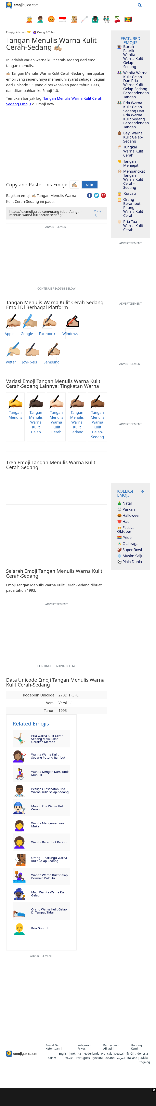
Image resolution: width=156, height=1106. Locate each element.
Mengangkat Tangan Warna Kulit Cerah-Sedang (130, 179)
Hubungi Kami (137, 1046)
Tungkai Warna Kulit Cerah (130, 151)
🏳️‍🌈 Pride (124, 538)
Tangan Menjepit (128, 163)
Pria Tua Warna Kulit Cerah (130, 226)
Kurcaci (126, 193)
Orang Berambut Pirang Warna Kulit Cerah (130, 208)
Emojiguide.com (16, 32)
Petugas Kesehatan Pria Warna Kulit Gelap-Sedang (50, 790)
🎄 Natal (124, 503)
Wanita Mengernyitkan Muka (47, 824)
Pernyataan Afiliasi (110, 1046)
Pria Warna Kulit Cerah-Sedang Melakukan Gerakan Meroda (47, 739)
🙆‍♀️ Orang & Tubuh (44, 32)
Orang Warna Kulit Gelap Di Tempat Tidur (49, 910)
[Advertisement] (78, 1097)
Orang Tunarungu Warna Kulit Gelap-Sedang (49, 859)
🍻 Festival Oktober (126, 530)
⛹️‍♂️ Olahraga (128, 544)
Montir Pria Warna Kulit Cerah (48, 807)
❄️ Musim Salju (130, 556)
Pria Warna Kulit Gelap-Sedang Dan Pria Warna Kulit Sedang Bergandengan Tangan (130, 115)
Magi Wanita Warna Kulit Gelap (49, 893)
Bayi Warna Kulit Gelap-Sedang (130, 137)
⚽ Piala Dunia (129, 562)
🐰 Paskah (126, 509)
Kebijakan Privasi (84, 1046)
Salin (90, 185)
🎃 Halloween (129, 516)
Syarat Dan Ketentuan (53, 1046)
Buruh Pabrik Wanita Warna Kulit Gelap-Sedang (130, 57)
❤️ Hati (123, 522)
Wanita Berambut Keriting (49, 842)
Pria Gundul (39, 928)
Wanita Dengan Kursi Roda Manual (50, 773)
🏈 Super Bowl (129, 550)
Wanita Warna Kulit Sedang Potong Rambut (48, 755)
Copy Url (97, 213)
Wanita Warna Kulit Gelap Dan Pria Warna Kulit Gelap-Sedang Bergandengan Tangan (130, 85)
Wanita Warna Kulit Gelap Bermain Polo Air (49, 876)
